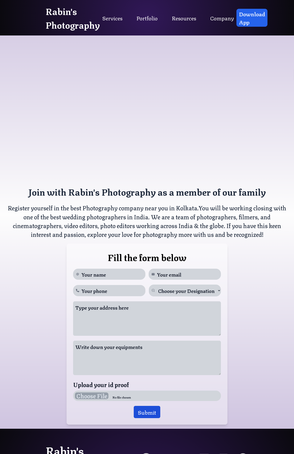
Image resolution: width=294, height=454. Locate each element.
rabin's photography (73, 17)
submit (147, 412)
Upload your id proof (101, 384)
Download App (252, 17)
